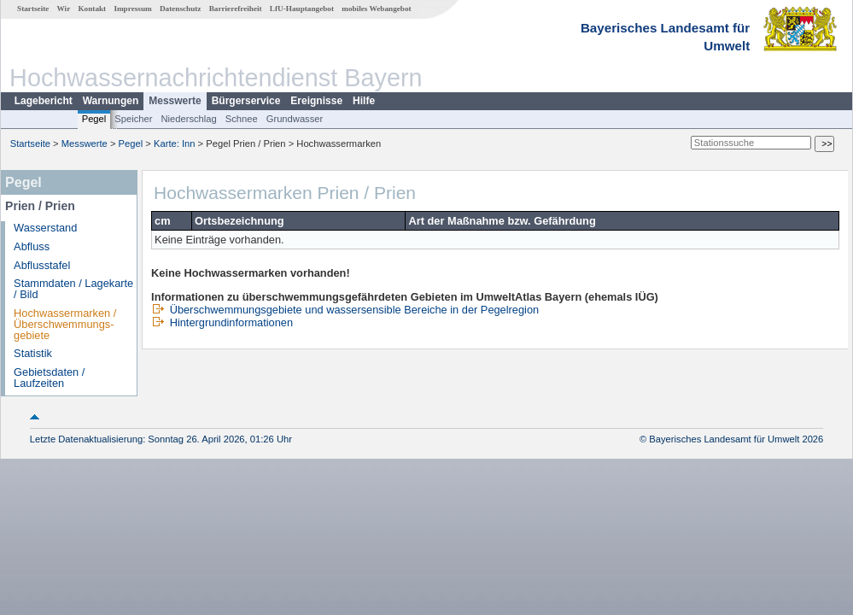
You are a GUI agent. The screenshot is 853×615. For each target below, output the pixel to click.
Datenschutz (181, 8)
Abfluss (32, 246)
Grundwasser (295, 119)
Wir (64, 8)
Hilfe (364, 101)
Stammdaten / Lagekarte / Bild (73, 289)
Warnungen (111, 101)
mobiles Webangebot (376, 8)
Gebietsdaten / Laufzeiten (49, 378)
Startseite (33, 8)
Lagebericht (44, 101)
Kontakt (92, 8)
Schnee (241, 119)
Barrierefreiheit (235, 8)
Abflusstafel (42, 265)
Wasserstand (45, 227)
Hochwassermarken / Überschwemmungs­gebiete (65, 324)
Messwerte (175, 101)
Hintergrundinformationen (222, 322)
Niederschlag (188, 119)
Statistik (33, 353)
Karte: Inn (175, 143)
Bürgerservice (246, 101)
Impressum (132, 8)
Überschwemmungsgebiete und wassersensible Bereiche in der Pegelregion (345, 309)
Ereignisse (316, 101)
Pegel (94, 119)
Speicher (133, 119)
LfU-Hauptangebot (302, 8)
